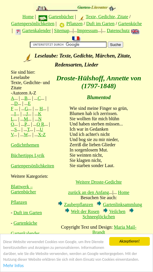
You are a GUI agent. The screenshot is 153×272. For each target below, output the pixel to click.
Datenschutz (118, 30)
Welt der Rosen (85, 211)
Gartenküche (130, 23)
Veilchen (117, 211)
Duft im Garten (100, 23)
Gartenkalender (36, 30)
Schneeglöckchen (99, 216)
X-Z (42, 134)
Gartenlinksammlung (122, 204)
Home (28, 16)
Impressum (87, 30)
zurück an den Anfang (88, 192)
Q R (40, 124)
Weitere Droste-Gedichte (99, 182)
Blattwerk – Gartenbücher (23, 189)
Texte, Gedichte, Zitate (107, 16)
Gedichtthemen (25, 145)
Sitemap (61, 30)
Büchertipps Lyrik (27, 155)
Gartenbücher (61, 16)
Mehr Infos (13, 265)
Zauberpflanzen (78, 204)
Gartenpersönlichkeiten (32, 23)
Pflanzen (74, 23)
